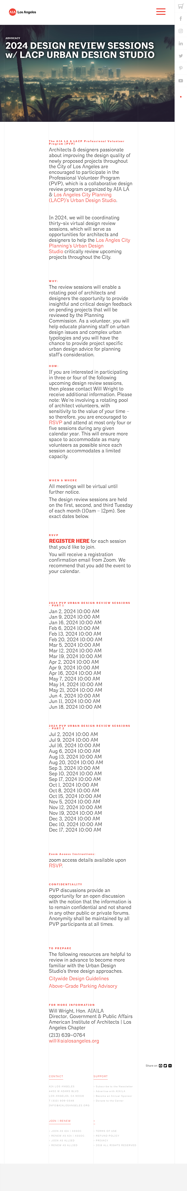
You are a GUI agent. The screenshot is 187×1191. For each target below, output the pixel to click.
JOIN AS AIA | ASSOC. (67, 1131)
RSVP (55, 423)
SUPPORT (101, 1076)
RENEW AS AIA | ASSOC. (68, 1135)
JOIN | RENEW (60, 1121)
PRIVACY (102, 1140)
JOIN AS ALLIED (63, 1140)
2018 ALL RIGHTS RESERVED (116, 1145)
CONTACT (56, 1076)
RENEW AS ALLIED (64, 1145)
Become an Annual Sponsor (114, 1095)
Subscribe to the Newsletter (114, 1086)
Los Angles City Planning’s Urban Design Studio (89, 246)
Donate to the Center (110, 1100)
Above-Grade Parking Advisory (83, 986)
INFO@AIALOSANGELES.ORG (69, 1105)
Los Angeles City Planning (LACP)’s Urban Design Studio (82, 197)
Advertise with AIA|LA (110, 1091)
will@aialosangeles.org (74, 1041)
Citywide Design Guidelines (79, 978)
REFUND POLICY (107, 1135)
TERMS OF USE (106, 1131)
